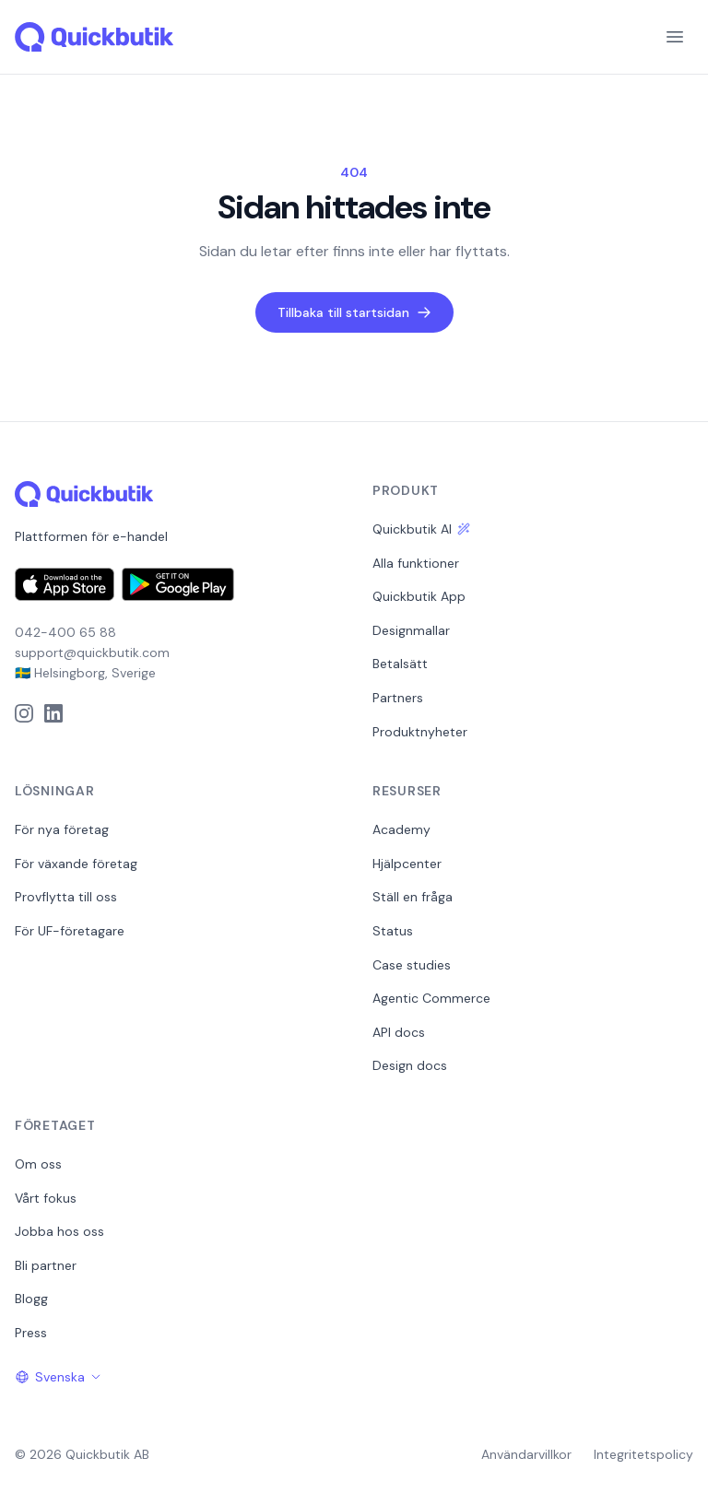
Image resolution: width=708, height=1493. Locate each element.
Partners (397, 697)
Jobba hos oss (59, 1231)
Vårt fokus (46, 1198)
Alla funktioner (415, 563)
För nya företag (62, 829)
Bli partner (46, 1265)
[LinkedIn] (53, 713)
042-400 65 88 (65, 632)
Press (31, 1332)
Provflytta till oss (66, 896)
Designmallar (411, 630)
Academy (401, 829)
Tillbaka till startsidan (354, 312)
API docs (398, 1032)
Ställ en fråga (412, 896)
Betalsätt (400, 663)
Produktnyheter (419, 731)
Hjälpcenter (407, 863)
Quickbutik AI (421, 529)
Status (392, 931)
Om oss (38, 1164)
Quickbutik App (419, 596)
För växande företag (76, 863)
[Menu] (674, 36)
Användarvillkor (526, 1454)
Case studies (411, 965)
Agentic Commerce (431, 998)
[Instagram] (24, 713)
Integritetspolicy (643, 1454)
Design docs (409, 1065)
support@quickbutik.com (92, 652)
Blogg (31, 1298)
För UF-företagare (69, 931)
